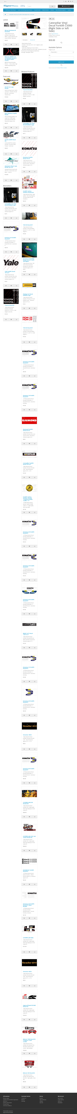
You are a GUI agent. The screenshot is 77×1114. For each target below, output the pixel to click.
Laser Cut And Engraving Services (25, 10)
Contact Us (23, 1098)
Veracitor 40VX (27, 735)
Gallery (69, 10)
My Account (60, 1098)
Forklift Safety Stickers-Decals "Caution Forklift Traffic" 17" (28, 498)
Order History (61, 1099)
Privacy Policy (6, 1104)
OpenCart (10, 1111)
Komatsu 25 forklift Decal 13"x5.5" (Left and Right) (28, 260)
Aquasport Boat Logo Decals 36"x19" (11, 166)
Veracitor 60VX (27, 971)
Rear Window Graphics (61, 10)
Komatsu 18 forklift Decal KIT (28, 396)
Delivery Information (7, 1102)
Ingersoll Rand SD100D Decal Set (29, 1006)
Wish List (60, 1101)
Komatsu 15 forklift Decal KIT (28, 667)
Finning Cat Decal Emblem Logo (28, 294)
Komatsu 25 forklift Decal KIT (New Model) (28, 905)
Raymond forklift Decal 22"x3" (28, 430)
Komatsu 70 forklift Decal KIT (28, 566)
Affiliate (41, 1101)
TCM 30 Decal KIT (28, 225)
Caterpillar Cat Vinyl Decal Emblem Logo (10, 204)
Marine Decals (45, 10)
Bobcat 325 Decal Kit (29, 1073)
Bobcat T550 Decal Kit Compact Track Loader (29, 1040)
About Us (5, 1101)
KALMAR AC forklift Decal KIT (28, 870)
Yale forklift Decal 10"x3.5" (10, 272)
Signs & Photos (55, 33)
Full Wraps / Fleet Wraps (10, 10)
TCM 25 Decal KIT (28, 328)
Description (25, 40)
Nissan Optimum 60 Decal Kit (10, 31)
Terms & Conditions (7, 1105)
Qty (49, 55)
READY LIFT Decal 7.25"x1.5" (28, 634)
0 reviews (58, 67)
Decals (52, 10)
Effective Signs (6, 1098)
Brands (41, 1098)
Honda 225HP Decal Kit (10, 140)
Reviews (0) (32, 40)
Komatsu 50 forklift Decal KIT (28, 769)
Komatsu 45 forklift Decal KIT (28, 701)
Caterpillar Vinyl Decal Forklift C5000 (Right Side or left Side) (21, 14)
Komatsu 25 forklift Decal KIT (10, 238)
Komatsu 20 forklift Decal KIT (28, 600)
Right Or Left (52, 49)
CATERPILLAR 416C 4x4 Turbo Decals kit (29, 837)
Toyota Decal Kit (9, 305)
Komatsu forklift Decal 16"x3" (28, 158)
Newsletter (60, 1102)
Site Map (23, 1101)
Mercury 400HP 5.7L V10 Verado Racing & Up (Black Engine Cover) (10, 58)
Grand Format (37, 10)
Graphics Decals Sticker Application (10, 1099)
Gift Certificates (43, 1099)
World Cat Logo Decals (9, 87)
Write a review (64, 67)
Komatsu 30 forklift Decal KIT (28, 532)
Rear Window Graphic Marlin (11, 114)
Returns (23, 1099)
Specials (41, 1102)
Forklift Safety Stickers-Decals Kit (28, 191)
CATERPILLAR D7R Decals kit (28, 803)
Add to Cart (61, 62)
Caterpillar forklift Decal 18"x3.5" (28, 463)
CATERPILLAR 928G (28, 937)
